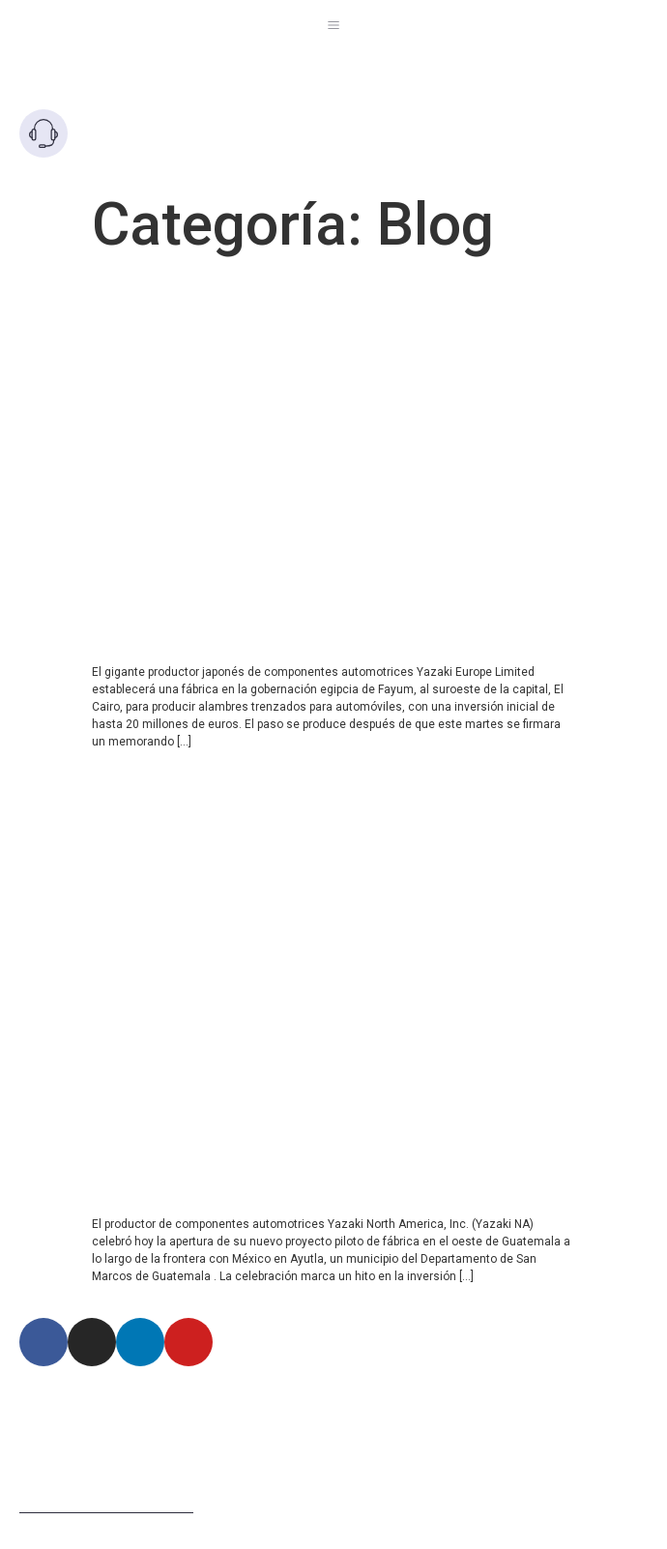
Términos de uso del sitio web (106, 1507)
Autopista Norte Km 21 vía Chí (174, 1394)
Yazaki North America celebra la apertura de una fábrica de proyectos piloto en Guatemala (324, 785)
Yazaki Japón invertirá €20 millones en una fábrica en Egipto (313, 297)
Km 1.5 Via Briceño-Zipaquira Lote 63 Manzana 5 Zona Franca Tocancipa (296, 1425)
